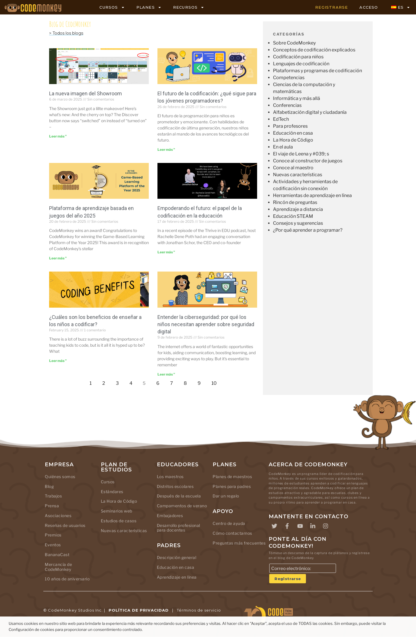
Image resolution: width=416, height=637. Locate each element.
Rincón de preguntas (295, 202)
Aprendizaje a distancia (298, 209)
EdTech (281, 119)
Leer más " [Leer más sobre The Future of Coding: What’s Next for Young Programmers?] (166, 149)
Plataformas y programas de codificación (317, 70)
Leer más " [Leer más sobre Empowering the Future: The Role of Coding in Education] (166, 252)
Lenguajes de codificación (301, 63)
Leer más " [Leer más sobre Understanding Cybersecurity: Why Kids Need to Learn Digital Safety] (166, 374)
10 (215, 382)
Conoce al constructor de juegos (307, 161)
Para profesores (290, 126)
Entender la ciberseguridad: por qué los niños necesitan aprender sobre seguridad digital (205, 324)
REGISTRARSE (331, 7)
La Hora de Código (293, 140)
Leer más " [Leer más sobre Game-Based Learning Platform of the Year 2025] (58, 258)
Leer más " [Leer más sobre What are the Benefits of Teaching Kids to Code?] (58, 361)
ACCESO (368, 7)
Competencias (288, 77)
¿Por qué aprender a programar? (307, 230)
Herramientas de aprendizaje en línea (312, 195)
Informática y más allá (296, 98)
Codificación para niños (298, 57)
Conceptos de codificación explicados (314, 50)
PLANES (148, 7)
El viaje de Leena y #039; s (301, 154)
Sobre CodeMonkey (294, 43)
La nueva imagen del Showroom (85, 93)
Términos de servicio (199, 610)
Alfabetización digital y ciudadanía (310, 112)
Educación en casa (293, 133)
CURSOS (112, 7)
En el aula (283, 147)
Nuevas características (297, 174)
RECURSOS (189, 7)
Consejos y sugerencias (298, 223)
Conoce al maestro (293, 167)
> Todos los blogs (66, 33)
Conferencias (287, 105)
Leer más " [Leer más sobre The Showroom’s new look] (58, 136)
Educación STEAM (293, 216)
